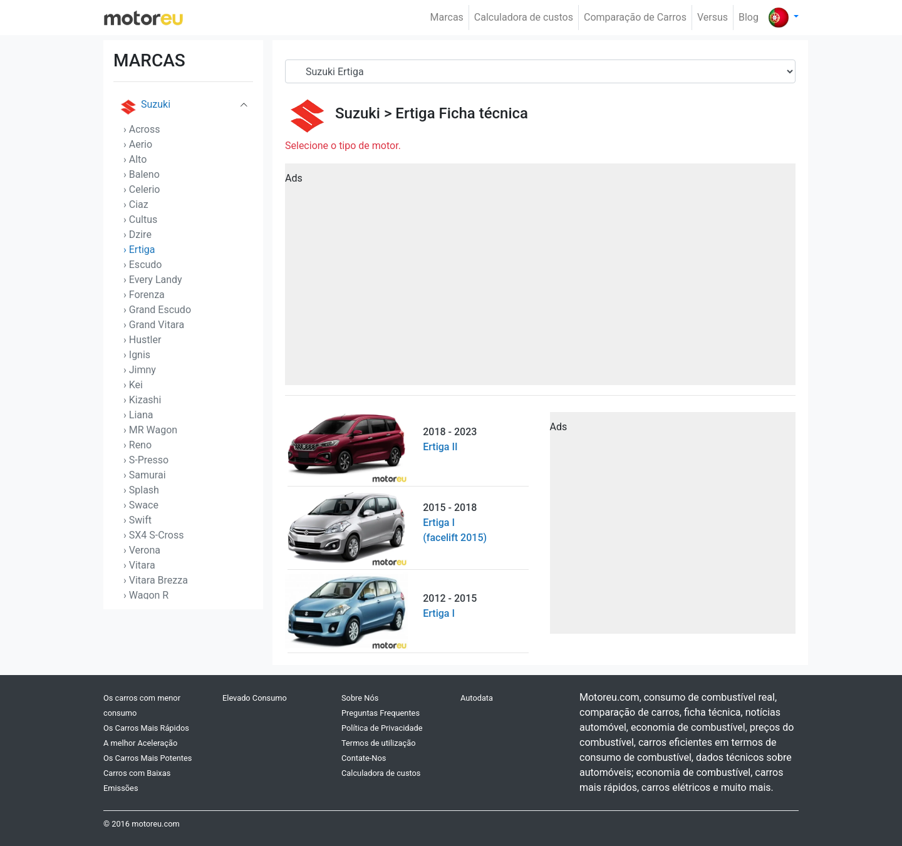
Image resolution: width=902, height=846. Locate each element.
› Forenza (144, 295)
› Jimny (139, 370)
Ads (294, 178)
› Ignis (136, 355)
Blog (749, 17)
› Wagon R (145, 595)
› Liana (138, 415)
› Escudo (142, 265)
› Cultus (140, 219)
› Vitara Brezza (155, 580)
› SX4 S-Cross (153, 535)
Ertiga (415, 113)
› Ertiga (139, 249)
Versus (712, 17)
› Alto (135, 159)
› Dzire (137, 234)
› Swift (137, 520)
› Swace (140, 505)
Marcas (447, 17)
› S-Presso (145, 460)
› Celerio (141, 189)
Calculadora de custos (523, 17)
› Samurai (144, 475)
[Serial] (540, 71)
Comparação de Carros (635, 17)
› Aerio (137, 144)
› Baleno (141, 174)
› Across (141, 129)
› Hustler (142, 340)
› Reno (137, 445)
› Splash (141, 490)
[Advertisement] (540, 278)
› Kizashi (142, 400)
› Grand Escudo (157, 310)
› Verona (141, 550)
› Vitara (139, 565)
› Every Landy (152, 280)
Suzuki (144, 107)
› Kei (133, 385)
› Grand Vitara (153, 325)
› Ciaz (135, 204)
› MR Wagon (150, 430)
